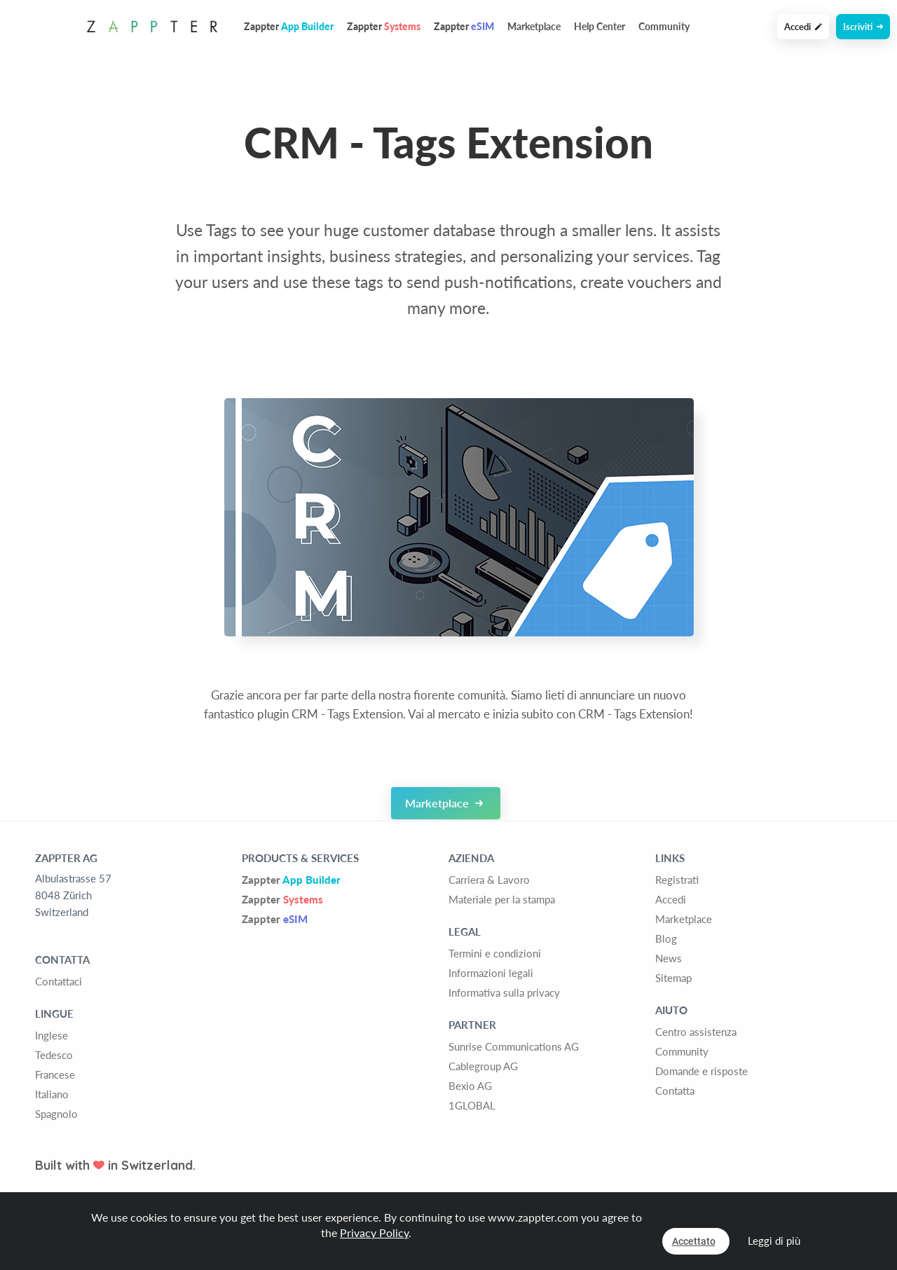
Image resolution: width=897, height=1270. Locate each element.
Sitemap (673, 977)
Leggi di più (774, 1240)
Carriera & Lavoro (489, 879)
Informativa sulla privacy (504, 992)
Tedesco (54, 1055)
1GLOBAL (471, 1105)
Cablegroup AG (483, 1066)
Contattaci (58, 981)
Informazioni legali (490, 973)
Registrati (677, 879)
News (668, 958)
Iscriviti (863, 26)
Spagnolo (56, 1113)
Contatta (674, 1090)
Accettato (693, 1241)
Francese (55, 1074)
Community (664, 26)
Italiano (52, 1094)
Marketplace (534, 26)
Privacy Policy (374, 1232)
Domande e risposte (701, 1071)
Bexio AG (470, 1085)
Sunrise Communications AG (513, 1046)
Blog (666, 938)
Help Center (599, 26)
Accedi (803, 26)
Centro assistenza (696, 1031)
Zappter (291, 879)
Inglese (51, 1035)
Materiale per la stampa (501, 899)
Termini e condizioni (494, 953)
